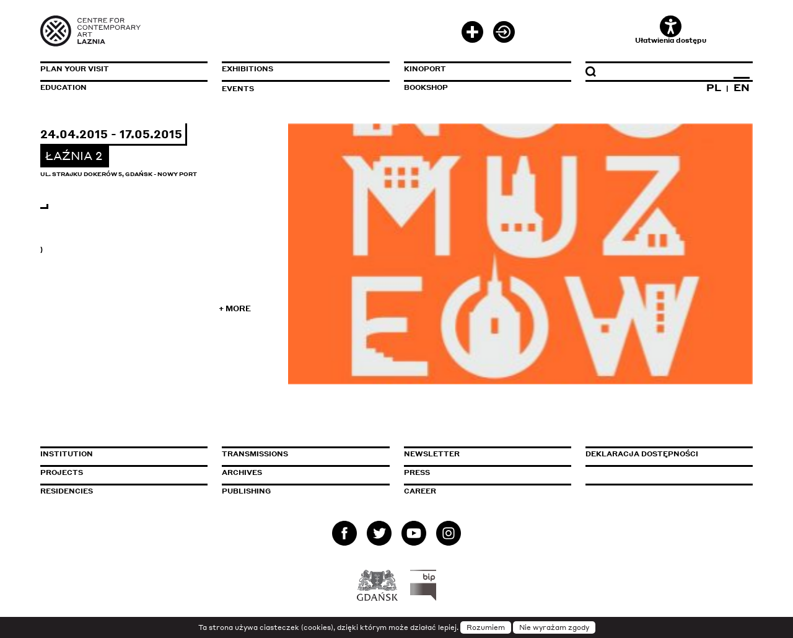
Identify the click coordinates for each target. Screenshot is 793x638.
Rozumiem (486, 627)
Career (420, 491)
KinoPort (425, 68)
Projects (61, 472)
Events (238, 88)
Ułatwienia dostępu (670, 30)
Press (417, 472)
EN (742, 87)
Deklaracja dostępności (641, 454)
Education (63, 87)
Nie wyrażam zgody (554, 627)
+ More (235, 308)
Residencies (66, 491)
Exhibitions (247, 68)
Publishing (246, 491)
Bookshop (426, 87)
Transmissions (305, 454)
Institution (66, 454)
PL (713, 87)
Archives (242, 472)
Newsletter (432, 454)
